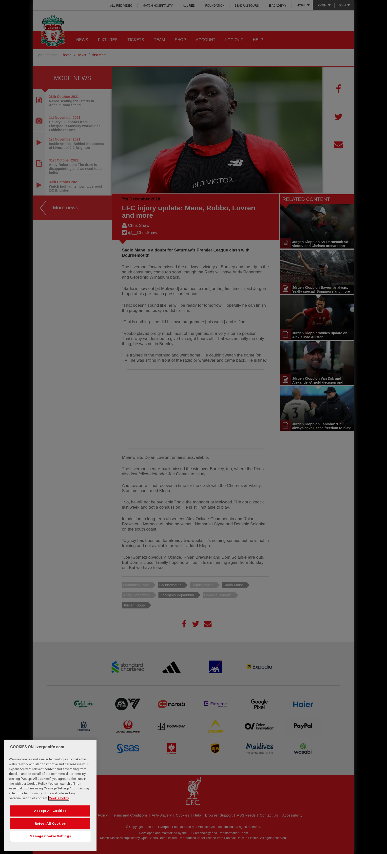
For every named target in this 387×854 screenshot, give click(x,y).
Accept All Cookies (50, 811)
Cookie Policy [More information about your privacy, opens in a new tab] (59, 798)
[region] (50, 795)
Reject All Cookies (50, 823)
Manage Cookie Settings (50, 836)
